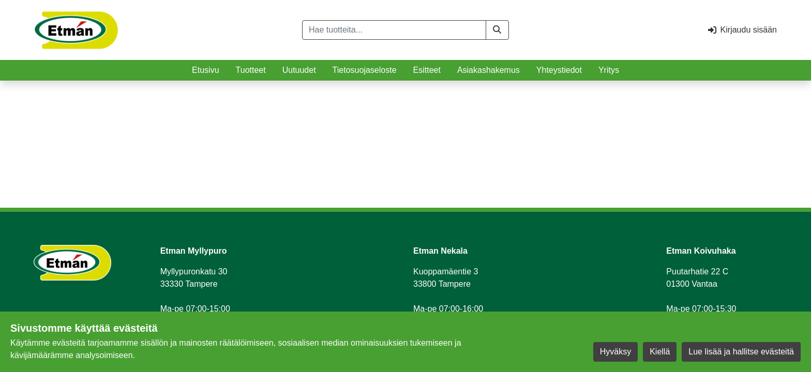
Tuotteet (251, 70)
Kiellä (660, 351)
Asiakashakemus (488, 70)
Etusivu (205, 70)
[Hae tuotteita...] (394, 30)
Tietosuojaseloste (365, 70)
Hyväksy (615, 351)
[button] (497, 30)
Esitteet (427, 70)
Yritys (608, 70)
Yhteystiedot (559, 70)
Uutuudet (299, 70)
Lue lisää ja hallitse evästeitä (741, 351)
